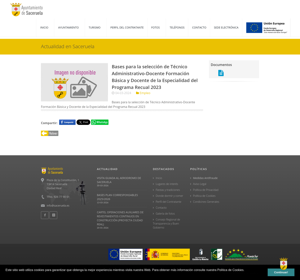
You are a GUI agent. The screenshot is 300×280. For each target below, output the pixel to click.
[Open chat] (283, 263)
